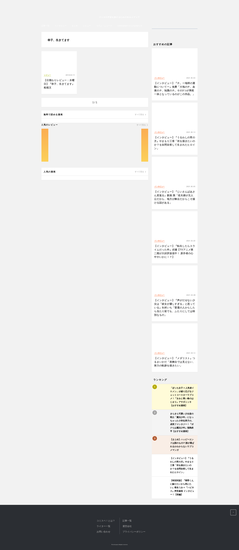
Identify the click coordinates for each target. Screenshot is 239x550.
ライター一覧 (103, 526)
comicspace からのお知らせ (129, 26)
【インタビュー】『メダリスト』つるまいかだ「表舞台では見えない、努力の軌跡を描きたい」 (174, 362)
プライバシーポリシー (134, 531)
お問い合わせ (103, 531)
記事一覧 (45, 26)
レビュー (87, 26)
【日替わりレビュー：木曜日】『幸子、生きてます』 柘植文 (59, 84)
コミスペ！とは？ (106, 520)
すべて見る (139, 114)
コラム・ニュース (104, 26)
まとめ (75, 26)
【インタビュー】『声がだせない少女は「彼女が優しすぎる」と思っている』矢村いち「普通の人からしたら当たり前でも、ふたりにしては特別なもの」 (174, 307)
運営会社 (127, 526)
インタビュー (60, 26)
